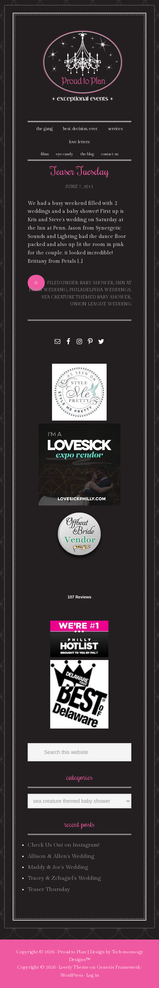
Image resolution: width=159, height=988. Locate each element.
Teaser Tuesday (79, 171)
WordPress (71, 975)
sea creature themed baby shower (86, 297)
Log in (92, 975)
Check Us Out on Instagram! (63, 845)
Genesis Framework (118, 967)
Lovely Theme (74, 967)
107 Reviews (79, 597)
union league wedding (100, 303)
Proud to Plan (72, 952)
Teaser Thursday (49, 889)
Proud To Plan (83, 66)
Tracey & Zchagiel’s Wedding (64, 878)
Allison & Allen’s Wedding (61, 856)
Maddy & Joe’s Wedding (58, 867)
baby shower (97, 282)
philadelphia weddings (100, 289)
